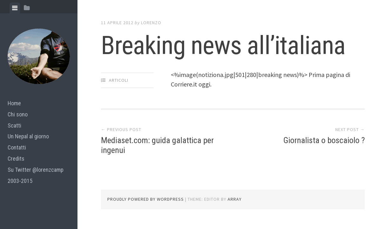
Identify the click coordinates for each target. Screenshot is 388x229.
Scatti (14, 125)
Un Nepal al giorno (28, 136)
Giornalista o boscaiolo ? (324, 140)
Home (14, 103)
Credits (16, 158)
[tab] (15, 8)
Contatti (17, 147)
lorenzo (151, 22)
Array (235, 199)
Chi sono (18, 114)
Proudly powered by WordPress (145, 199)
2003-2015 (20, 180)
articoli (118, 80)
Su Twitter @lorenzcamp (36, 169)
